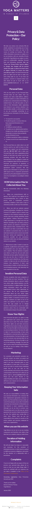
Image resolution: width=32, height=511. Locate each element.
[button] (16, 18)
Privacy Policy (16, 502)
